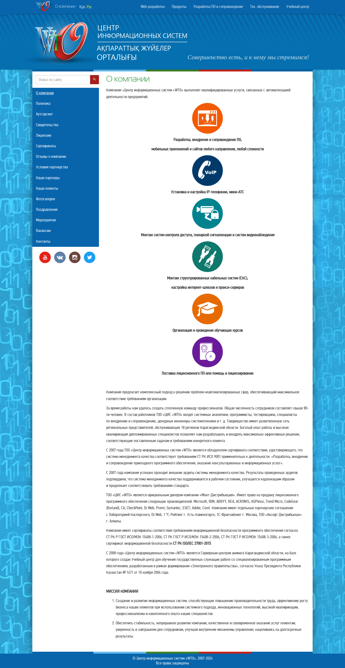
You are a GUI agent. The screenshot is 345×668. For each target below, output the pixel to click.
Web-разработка (153, 6)
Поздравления (47, 209)
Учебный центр (297, 6)
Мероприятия (46, 220)
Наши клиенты (47, 188)
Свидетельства (47, 124)
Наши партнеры (48, 177)
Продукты (179, 6)
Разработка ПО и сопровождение (218, 6)
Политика (43, 103)
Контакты (43, 241)
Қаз (82, 6)
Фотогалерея (45, 198)
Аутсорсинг (44, 114)
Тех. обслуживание (264, 6)
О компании (55, 7)
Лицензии (43, 135)
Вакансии (43, 230)
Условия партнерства (52, 167)
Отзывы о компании (51, 156)
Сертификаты (46, 145)
